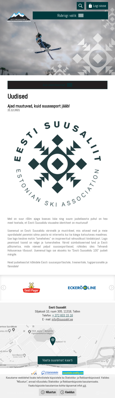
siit (84, 385)
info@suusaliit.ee (62, 319)
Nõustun (51, 392)
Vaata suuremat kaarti (57, 360)
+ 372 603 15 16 (62, 315)
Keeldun (69, 392)
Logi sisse (99, 5)
